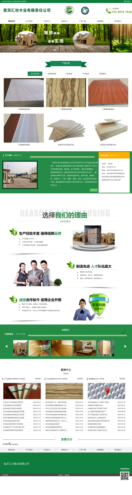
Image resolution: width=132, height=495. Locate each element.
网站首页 (11, 21)
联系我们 (118, 21)
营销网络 (100, 21)
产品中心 (47, 21)
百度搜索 (14, 444)
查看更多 (93, 190)
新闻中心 (64, 21)
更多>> (123, 333)
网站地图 (127, 1)
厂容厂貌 (82, 21)
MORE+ (38, 379)
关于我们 (29, 21)
